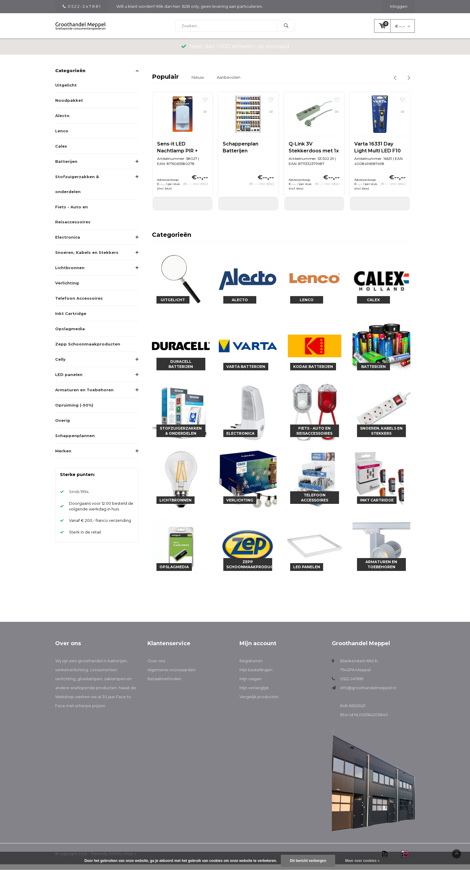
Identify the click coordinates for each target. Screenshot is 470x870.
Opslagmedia (70, 334)
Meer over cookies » (362, 861)
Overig (62, 426)
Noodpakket (69, 106)
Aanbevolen (228, 83)
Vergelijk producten (258, 702)
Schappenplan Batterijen (240, 153)
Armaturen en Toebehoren (84, 395)
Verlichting (67, 288)
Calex (61, 151)
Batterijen (66, 167)
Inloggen (398, 6)
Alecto (62, 121)
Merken (63, 456)
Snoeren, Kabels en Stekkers (86, 258)
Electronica (67, 242)
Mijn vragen (250, 684)
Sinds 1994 (79, 497)
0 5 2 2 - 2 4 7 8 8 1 (81, 6)
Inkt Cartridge (70, 319)
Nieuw (198, 83)
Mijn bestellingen (255, 675)
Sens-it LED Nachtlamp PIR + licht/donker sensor (181, 153)
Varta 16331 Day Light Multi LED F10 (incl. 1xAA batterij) (377, 153)
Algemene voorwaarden (171, 675)
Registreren (251, 666)
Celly (60, 365)
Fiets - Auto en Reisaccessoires (73, 220)
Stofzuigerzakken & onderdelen (77, 190)
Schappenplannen (75, 441)
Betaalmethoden (164, 684)
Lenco (61, 136)
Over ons (156, 666)
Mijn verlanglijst (254, 693)
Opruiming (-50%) (74, 410)
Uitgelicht (66, 90)
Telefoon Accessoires (79, 303)
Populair (165, 82)
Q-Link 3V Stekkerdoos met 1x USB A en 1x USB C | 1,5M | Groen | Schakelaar (314, 153)
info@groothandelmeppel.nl (368, 693)
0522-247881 (352, 684)
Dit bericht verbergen (308, 861)
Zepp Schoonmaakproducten (87, 349)
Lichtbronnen (70, 273)
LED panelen (68, 380)
